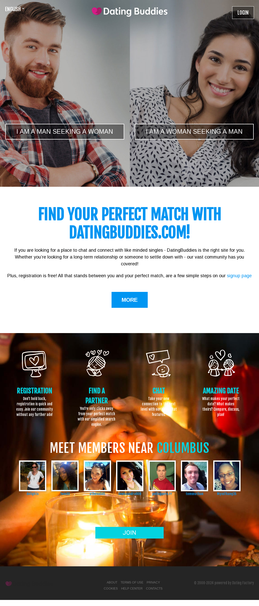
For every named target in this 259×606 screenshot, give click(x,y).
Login (243, 13)
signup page (239, 275)
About (112, 582)
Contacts (154, 588)
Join (129, 532)
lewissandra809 (129, 494)
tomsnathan (194, 494)
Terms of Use (132, 582)
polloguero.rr (162, 494)
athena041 (97, 494)
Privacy (153, 582)
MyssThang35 (226, 494)
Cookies (111, 588)
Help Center (132, 588)
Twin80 (65, 494)
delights (32, 494)
